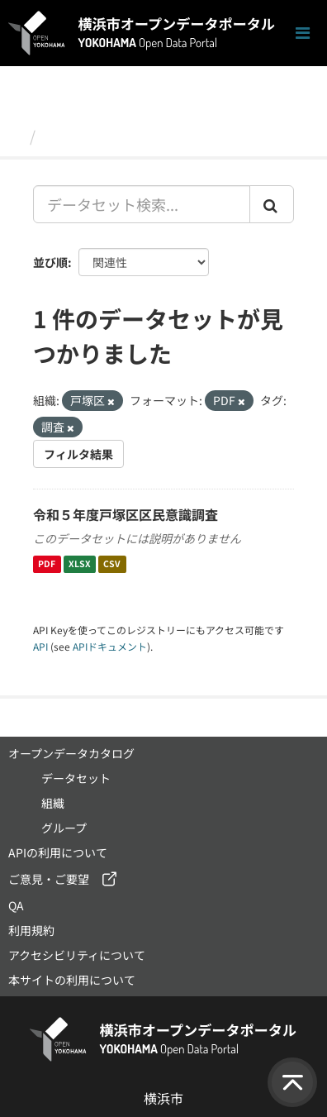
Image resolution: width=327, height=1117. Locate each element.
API (40, 646)
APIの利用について (57, 852)
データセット (87, 135)
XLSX (80, 564)
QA (16, 905)
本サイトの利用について (71, 979)
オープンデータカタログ (71, 753)
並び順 (50, 262)
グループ (64, 827)
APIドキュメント (110, 646)
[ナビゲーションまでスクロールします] (303, 33)
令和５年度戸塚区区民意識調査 (125, 514)
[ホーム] (15, 135)
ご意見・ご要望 (48, 879)
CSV (112, 564)
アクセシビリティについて (76, 955)
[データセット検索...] (141, 204)
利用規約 (31, 930)
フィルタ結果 (78, 454)
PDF (46, 564)
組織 (52, 803)
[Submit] (271, 204)
